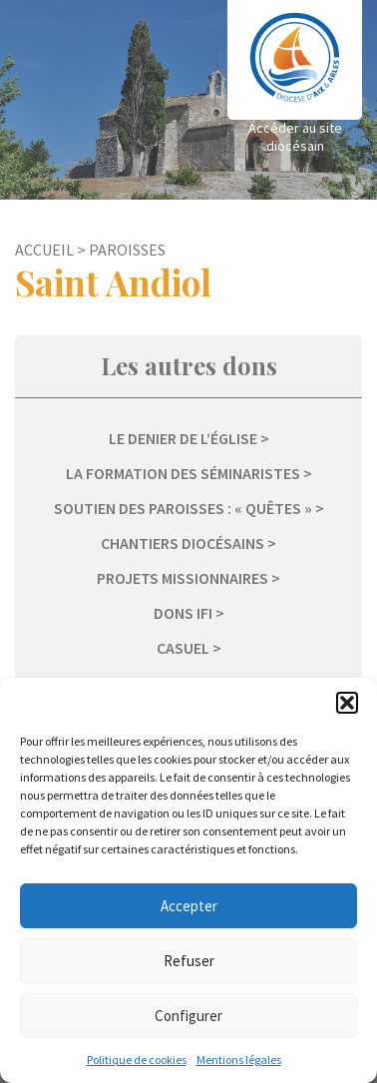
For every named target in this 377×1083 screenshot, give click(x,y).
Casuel (183, 648)
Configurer (188, 1015)
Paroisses (127, 250)
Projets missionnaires (182, 578)
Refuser (189, 960)
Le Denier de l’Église (183, 438)
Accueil (44, 250)
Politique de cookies (137, 1059)
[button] (347, 703)
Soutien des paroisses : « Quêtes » (183, 508)
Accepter (189, 905)
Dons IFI (183, 613)
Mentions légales (238, 1059)
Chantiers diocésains (182, 543)
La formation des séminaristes (183, 473)
